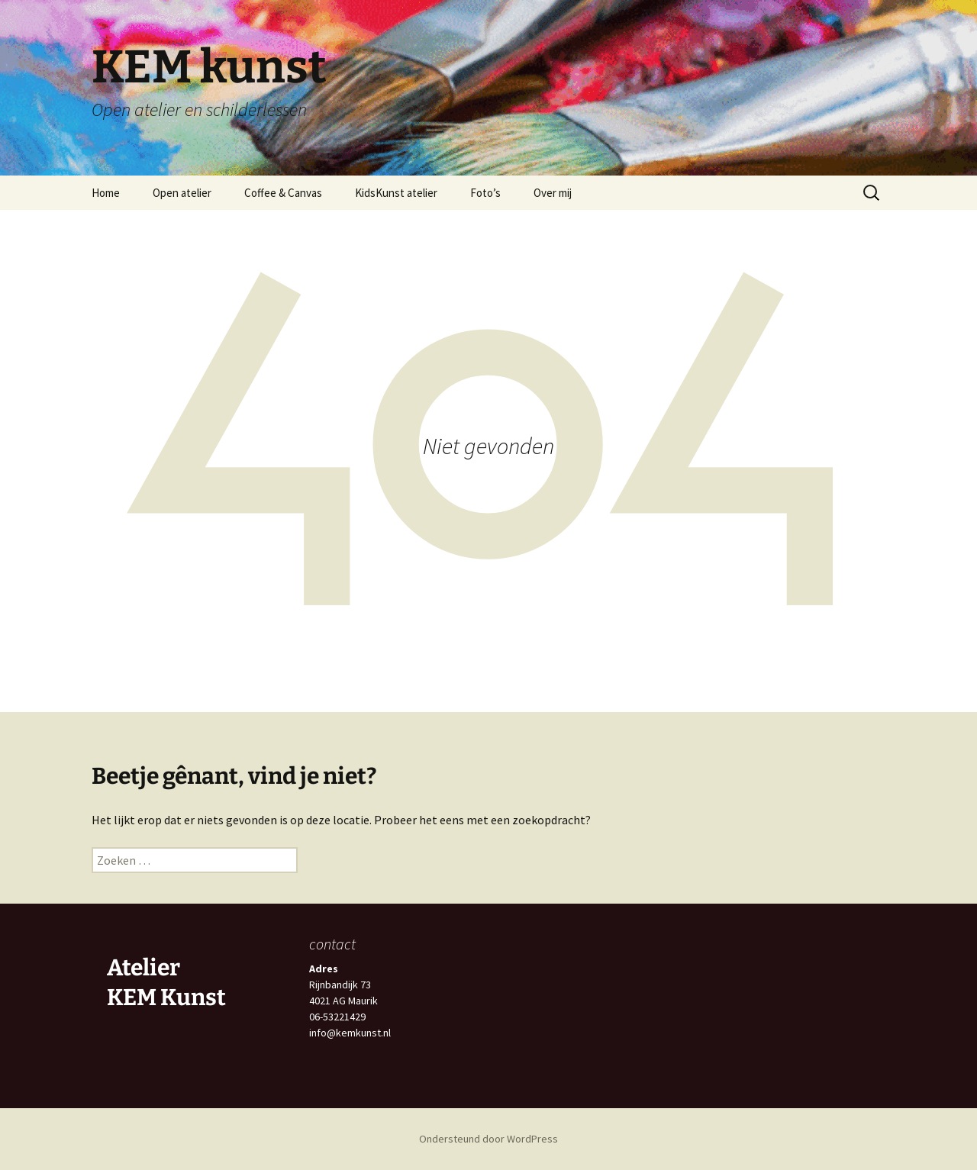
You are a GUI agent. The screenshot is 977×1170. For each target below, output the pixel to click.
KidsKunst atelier (396, 192)
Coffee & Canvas (283, 192)
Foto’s (485, 192)
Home (106, 192)
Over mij (553, 192)
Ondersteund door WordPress (488, 1139)
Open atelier (182, 192)
